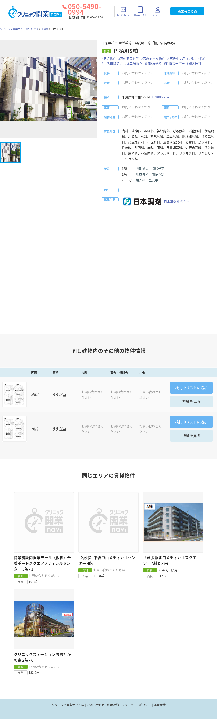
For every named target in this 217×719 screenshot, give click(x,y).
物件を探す (32, 29)
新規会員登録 (187, 11)
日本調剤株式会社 (155, 201)
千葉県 (45, 29)
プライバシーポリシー (136, 704)
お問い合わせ (95, 704)
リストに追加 (191, 387)
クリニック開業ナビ (11, 29)
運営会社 (160, 704)
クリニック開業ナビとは (67, 704)
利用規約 (113, 704)
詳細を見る (191, 401)
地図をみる (162, 97)
